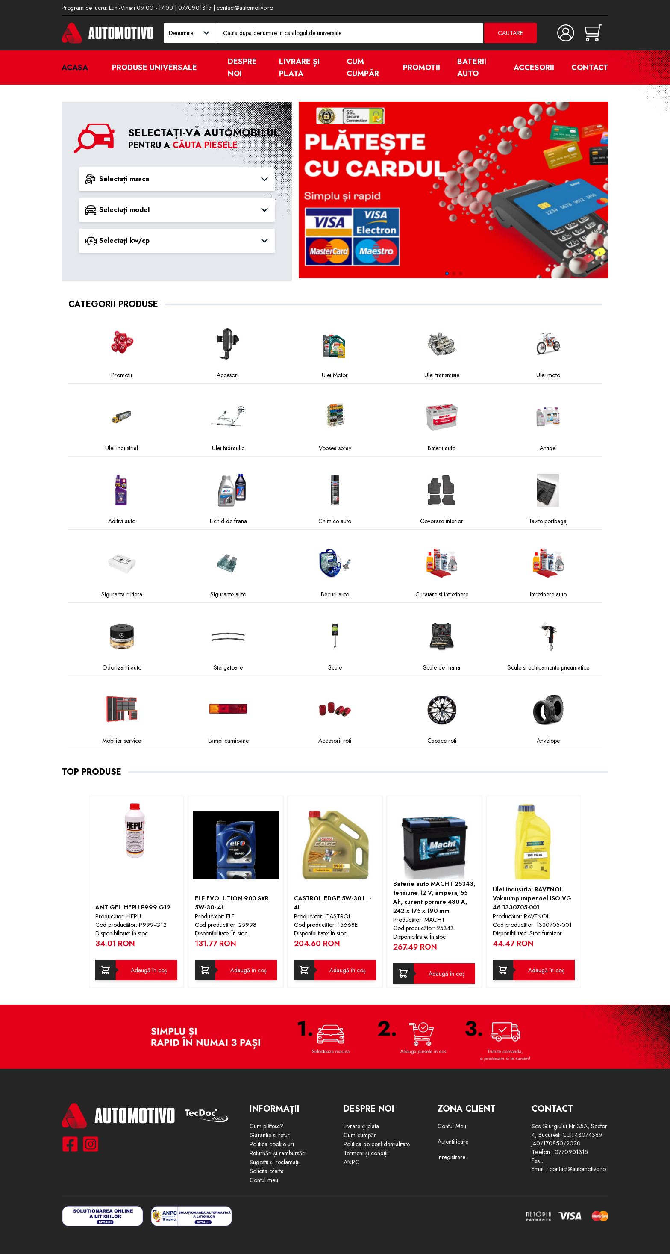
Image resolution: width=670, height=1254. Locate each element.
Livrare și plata (299, 67)
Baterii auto (471, 67)
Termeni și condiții (366, 1153)
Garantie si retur (270, 1135)
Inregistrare (451, 1157)
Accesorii (534, 67)
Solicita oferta (267, 1171)
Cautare (510, 33)
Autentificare (453, 1141)
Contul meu (264, 1180)
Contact (589, 67)
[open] (207, 67)
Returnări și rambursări (278, 1153)
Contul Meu (452, 1126)
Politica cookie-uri (272, 1144)
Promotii (421, 67)
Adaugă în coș (149, 970)
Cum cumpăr (363, 67)
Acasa (75, 67)
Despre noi (242, 67)
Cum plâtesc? (266, 1126)
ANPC (351, 1162)
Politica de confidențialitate (377, 1144)
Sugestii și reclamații (275, 1162)
